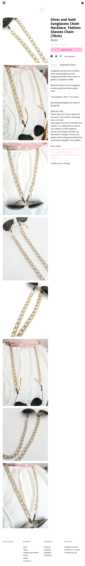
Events (25, 555)
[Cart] (82, 3)
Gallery (25, 558)
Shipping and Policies (30, 553)
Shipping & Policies (68, 65)
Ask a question (69, 56)
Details (54, 65)
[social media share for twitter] (56, 56)
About (25, 550)
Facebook (47, 550)
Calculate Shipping (58, 44)
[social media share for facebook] (52, 56)
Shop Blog (47, 555)
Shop (25, 547)
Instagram (47, 553)
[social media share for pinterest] (61, 56)
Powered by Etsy (70, 553)
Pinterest (47, 547)
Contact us (27, 561)
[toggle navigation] (4, 3)
